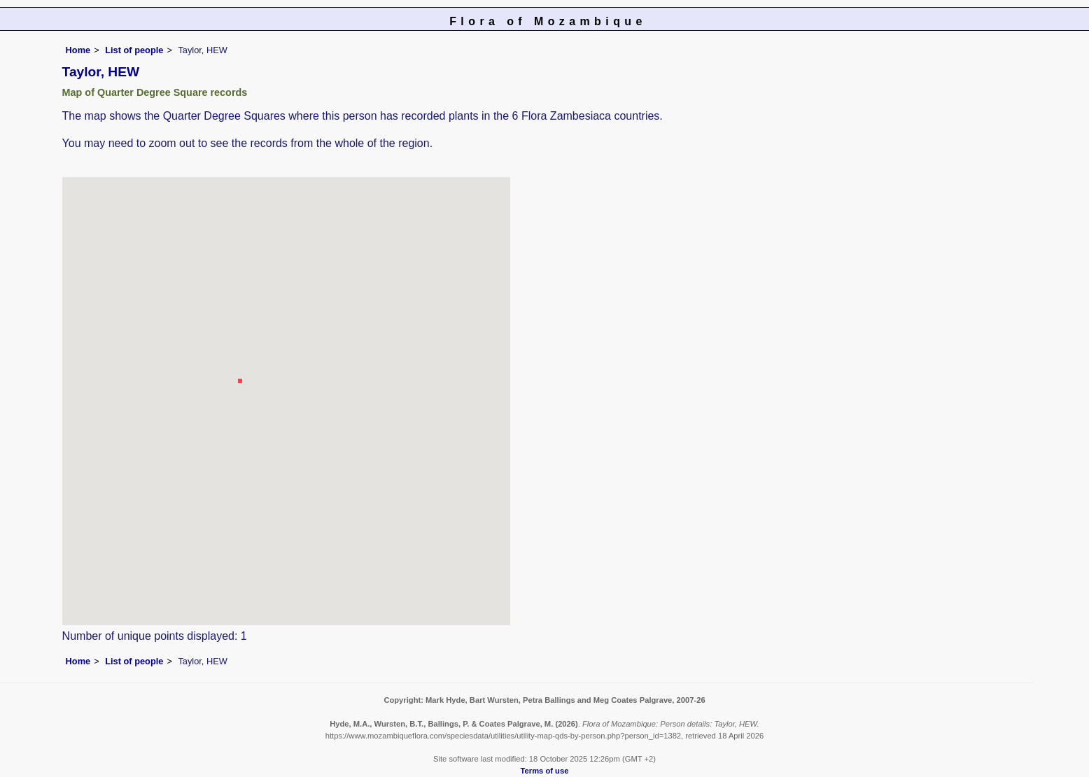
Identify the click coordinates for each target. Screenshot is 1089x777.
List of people (134, 50)
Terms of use (545, 770)
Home (78, 50)
